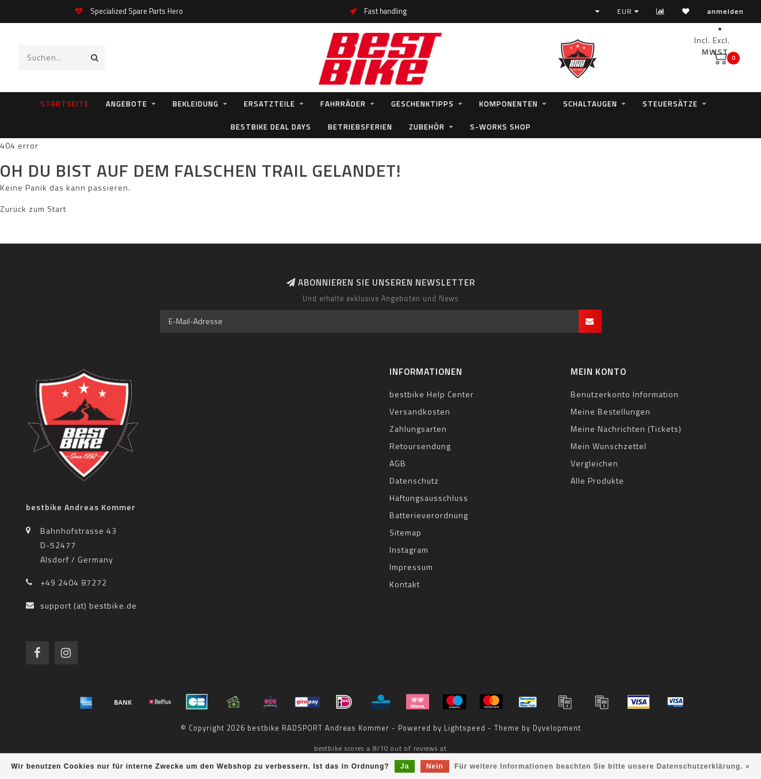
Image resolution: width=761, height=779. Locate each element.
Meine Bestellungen (611, 411)
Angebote (126, 103)
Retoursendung (420, 446)
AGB (397, 463)
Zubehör (427, 126)
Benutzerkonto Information (625, 394)
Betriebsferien (360, 126)
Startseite (64, 103)
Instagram (409, 550)
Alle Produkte (597, 480)
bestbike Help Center (431, 394)
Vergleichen (594, 463)
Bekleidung (196, 103)
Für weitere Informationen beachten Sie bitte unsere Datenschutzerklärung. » (602, 766)
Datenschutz (414, 480)
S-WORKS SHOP (500, 126)
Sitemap (405, 532)
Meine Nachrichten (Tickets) (626, 429)
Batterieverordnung (428, 515)
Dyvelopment (557, 728)
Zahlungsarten (418, 429)
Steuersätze (670, 103)
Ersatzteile (269, 103)
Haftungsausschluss (428, 498)
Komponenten (508, 103)
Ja (404, 766)
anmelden (725, 11)
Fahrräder (343, 103)
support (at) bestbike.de (88, 605)
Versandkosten (419, 411)
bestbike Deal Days (271, 126)
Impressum (411, 567)
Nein (434, 766)
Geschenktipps (422, 103)
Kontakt (404, 584)
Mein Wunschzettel (609, 446)
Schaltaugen (590, 103)
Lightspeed (464, 728)
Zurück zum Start (33, 209)
